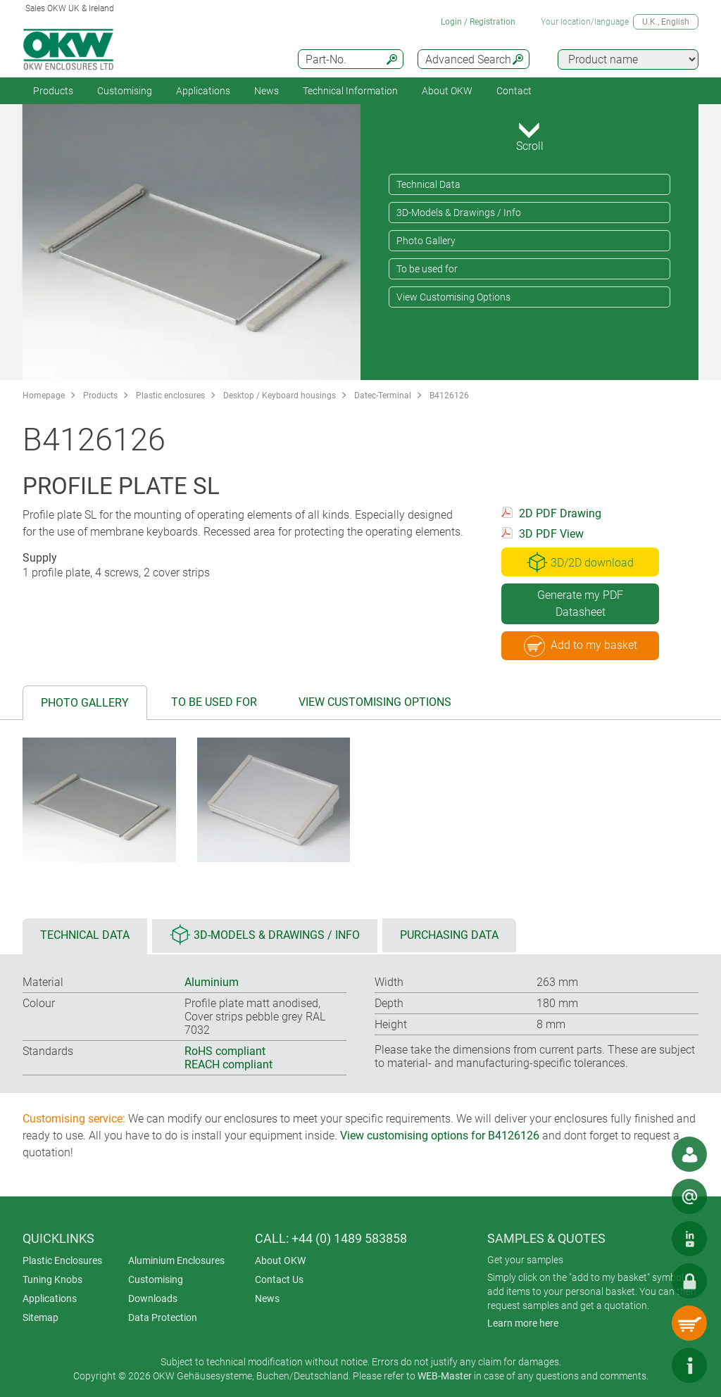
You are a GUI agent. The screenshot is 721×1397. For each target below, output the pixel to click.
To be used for (427, 268)
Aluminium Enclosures (176, 1260)
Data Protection (162, 1317)
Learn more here (522, 1323)
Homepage (44, 395)
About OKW (280, 1260)
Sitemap (40, 1317)
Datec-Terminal (382, 395)
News (266, 90)
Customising (124, 90)
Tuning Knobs (52, 1279)
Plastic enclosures (170, 395)
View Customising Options (453, 297)
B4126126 (449, 395)
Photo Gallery (426, 240)
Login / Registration (478, 22)
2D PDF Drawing (560, 513)
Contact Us (279, 1279)
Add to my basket (580, 646)
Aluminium (211, 982)
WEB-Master (445, 1376)
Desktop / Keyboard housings (279, 395)
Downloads (152, 1298)
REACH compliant (228, 1064)
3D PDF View (551, 534)
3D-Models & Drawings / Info (458, 212)
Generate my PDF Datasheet (580, 603)
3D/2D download (580, 562)
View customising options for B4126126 (439, 1135)
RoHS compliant (224, 1051)
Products (53, 90)
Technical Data (428, 184)
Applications (203, 90)
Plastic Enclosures (62, 1260)
